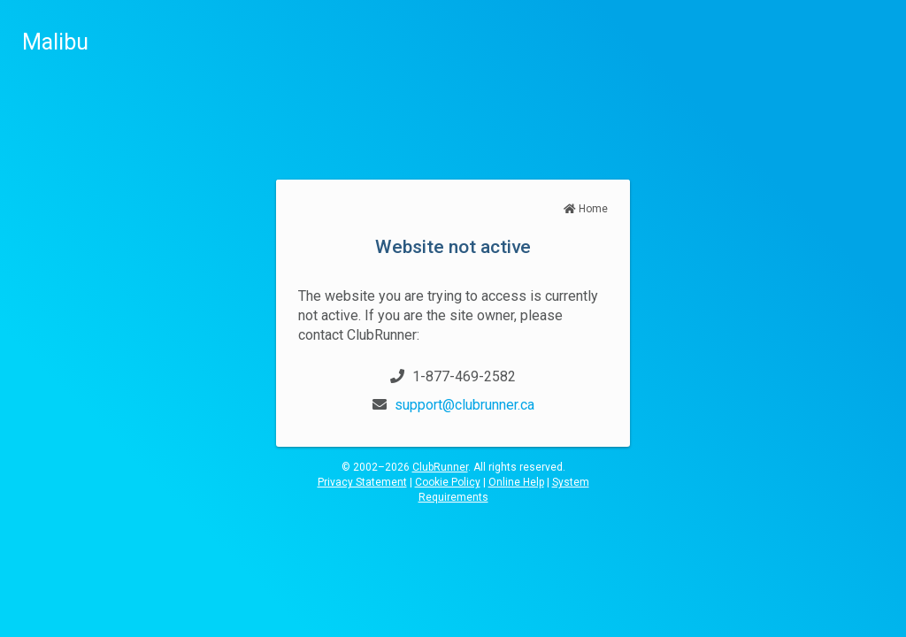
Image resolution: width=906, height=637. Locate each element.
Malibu (55, 42)
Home (586, 209)
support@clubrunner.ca (464, 404)
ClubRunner (440, 467)
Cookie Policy (447, 482)
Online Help (516, 482)
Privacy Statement (362, 482)
